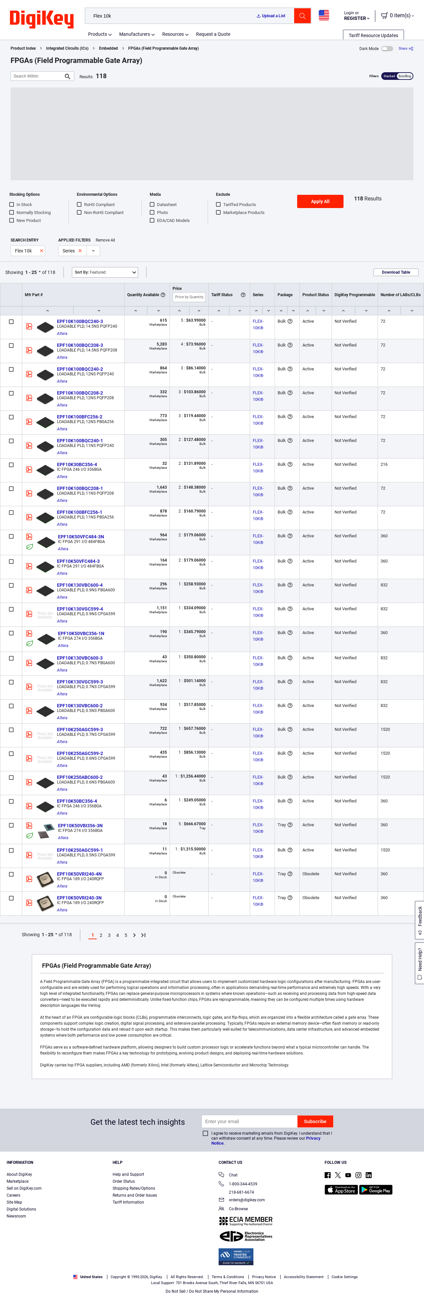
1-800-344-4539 (238, 1184)
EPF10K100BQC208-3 (80, 345)
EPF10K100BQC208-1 (80, 488)
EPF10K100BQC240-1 (80, 440)
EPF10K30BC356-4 (77, 464)
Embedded (108, 48)
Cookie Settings (345, 1277)
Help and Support (128, 1174)
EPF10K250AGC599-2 (80, 753)
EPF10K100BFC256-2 (79, 416)
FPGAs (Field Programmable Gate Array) (163, 48)
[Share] (405, 48)
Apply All (320, 201)
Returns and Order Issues (135, 1195)
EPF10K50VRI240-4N (79, 874)
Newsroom (16, 1216)
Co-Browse (233, 1209)
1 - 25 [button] (31, 272)
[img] (42, 20)
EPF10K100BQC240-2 (80, 369)
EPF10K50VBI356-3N (80, 825)
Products (97, 34)
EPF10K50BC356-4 (77, 801)
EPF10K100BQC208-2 (80, 393)
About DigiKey (19, 1174)
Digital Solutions (21, 1209)
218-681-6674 (236, 1192)
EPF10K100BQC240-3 (80, 321)
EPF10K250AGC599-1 (80, 850)
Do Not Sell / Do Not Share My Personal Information (212, 1291)
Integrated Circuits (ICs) (67, 48)
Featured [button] (90, 272)
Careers (13, 1195)
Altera (62, 333)
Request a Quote (213, 34)
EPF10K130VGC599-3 (80, 681)
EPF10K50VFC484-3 (78, 561)
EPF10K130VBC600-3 (80, 658)
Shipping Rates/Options (134, 1188)
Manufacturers (134, 34)
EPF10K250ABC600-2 (80, 777)
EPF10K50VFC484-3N (81, 536)
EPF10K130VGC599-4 (80, 609)
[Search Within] (37, 76)
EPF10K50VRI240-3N (79, 897)
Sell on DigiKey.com (24, 1188)
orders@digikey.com (242, 1200)
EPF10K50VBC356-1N (81, 633)
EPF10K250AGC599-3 (80, 729)
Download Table (396, 272)
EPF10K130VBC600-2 (80, 705)
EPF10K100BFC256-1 (79, 512)
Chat (228, 1175)
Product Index (23, 48)
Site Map (14, 1202)
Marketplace (17, 1181)
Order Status (124, 1181)
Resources (173, 34)
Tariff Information (128, 1202)
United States (88, 1277)
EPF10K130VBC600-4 (80, 585)
